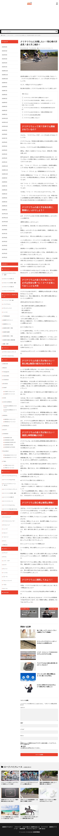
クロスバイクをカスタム (9, 290)
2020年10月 (5, 78)
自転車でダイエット (8, 320)
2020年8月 (4, 86)
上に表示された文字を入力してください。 (30, 748)
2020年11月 (5, 74)
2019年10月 (5, 126)
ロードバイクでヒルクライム (10, 475)
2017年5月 (4, 241)
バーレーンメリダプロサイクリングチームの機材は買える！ (29, 783)
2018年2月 (4, 205)
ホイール (5, 588)
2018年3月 (4, 201)
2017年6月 (4, 237)
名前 (21, 722)
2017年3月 (4, 249)
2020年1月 (4, 114)
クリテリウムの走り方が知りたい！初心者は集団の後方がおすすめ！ (38, 108)
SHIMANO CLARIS (9, 440)
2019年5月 (4, 146)
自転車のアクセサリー (8, 513)
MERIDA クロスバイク (10, 419)
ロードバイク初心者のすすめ (10, 509)
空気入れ (5, 544)
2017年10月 (5, 221)
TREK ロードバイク (9, 467)
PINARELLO (6, 425)
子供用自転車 (6, 316)
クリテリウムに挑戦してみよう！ (31, 118)
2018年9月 (4, 178)
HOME (3, 35)
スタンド (5, 533)
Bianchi (5, 367)
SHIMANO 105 (8, 437)
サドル (4, 556)
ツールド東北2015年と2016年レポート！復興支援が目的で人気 (29, 817)
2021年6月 (4, 47)
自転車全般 (6, 592)
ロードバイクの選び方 (8, 497)
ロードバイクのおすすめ (9, 479)
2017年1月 (4, 257)
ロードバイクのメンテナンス (10, 489)
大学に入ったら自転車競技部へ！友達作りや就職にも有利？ (29, 800)
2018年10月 (5, 174)
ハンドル (5, 572)
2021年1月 (4, 66)
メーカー (5, 359)
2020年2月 (4, 110)
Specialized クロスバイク (11, 455)
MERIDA (5, 415)
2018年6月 (4, 190)
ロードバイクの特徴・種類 (9, 493)
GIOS (4, 398)
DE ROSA (5, 383)
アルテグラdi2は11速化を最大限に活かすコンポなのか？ (47, 664)
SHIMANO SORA (9, 444)
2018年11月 (5, 170)
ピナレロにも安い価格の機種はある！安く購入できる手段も (46, 674)
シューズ (5, 529)
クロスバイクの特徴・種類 (9, 282)
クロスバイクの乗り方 (8, 278)
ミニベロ (5, 312)
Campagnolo (6, 371)
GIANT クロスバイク (10, 391)
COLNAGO (6, 379)
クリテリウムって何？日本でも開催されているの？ (35, 97)
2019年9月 (4, 130)
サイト (22, 735)
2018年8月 (4, 182)
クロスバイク (6, 269)
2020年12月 (5, 70)
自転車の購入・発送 (8, 336)
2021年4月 (4, 54)
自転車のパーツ (7, 548)
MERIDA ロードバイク (10, 421)
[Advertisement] (29, 17)
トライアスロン (7, 304)
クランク (5, 552)
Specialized (5, 451)
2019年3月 (4, 154)
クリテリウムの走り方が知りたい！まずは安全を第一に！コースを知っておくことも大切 (38, 104)
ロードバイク (10, 35)
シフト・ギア (6, 560)
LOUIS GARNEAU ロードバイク (10, 410)
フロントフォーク (7, 580)
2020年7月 (4, 90)
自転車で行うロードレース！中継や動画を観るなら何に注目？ (9, 800)
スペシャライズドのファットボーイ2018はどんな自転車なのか (47, 642)
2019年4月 (4, 150)
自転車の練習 (6, 332)
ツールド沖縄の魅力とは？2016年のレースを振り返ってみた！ (10, 817)
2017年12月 (5, 213)
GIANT (5, 387)
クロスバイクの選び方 (8, 286)
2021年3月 (4, 58)
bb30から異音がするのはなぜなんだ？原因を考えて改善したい (46, 685)
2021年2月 (4, 62)
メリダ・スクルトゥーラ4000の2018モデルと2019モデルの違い (47, 653)
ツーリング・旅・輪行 (8, 300)
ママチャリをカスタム (8, 355)
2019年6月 (4, 142)
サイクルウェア (7, 517)
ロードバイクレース (48, 48)
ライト (4, 540)
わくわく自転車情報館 (34, 832)
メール (22, 729)
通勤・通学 (6, 344)
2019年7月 (4, 138)
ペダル (4, 584)
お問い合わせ (42, 828)
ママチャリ (6, 347)
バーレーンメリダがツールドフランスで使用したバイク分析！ (9, 783)
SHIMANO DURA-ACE (10, 442)
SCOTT (5, 429)
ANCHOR (5, 363)
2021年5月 (4, 50)
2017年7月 (4, 233)
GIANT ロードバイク (10, 394)
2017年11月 (5, 217)
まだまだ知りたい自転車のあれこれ (9, 295)
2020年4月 (4, 102)
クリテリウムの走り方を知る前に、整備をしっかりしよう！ (37, 100)
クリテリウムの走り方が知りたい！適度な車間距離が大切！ (37, 112)
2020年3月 (4, 106)
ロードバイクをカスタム (9, 505)
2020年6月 (4, 94)
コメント (22, 707)
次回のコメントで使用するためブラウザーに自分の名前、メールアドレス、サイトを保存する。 (38, 744)
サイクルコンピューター (9, 521)
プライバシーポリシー (32, 828)
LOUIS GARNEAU (7, 401)
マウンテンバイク (7, 308)
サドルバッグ (6, 525)
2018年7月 (4, 186)
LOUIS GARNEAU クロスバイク (10, 406)
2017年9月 (4, 225)
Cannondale (6, 375)
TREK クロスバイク (9, 465)
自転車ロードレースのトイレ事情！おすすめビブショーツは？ (48, 800)
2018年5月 (4, 193)
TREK (4, 461)
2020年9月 (4, 82)
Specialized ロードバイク (11, 457)
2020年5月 (4, 98)
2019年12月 (5, 118)
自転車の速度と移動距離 (9, 340)
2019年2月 (4, 158)
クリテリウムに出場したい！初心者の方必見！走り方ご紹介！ (28, 35)
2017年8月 (4, 229)
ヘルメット (6, 536)
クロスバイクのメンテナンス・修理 (9, 273)
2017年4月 (4, 245)
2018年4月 (4, 197)
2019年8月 (4, 134)
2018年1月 (4, 209)
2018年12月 (5, 166)
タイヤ (4, 564)
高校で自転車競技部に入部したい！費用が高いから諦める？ (48, 783)
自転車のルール (7, 324)
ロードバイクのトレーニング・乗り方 (9, 484)
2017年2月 (4, 253)
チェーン (5, 568)
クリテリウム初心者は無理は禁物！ (31, 115)
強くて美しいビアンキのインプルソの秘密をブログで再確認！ (47, 631)
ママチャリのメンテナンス (9, 351)
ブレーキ (5, 576)
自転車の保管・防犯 (8, 328)
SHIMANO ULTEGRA (10, 447)
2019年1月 (4, 162)
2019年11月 (5, 122)
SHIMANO (5, 433)
